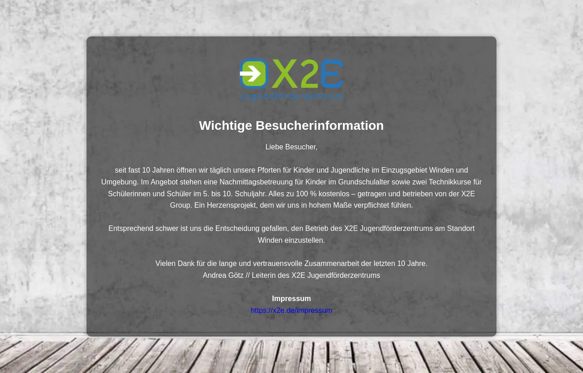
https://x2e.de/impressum (291, 310)
